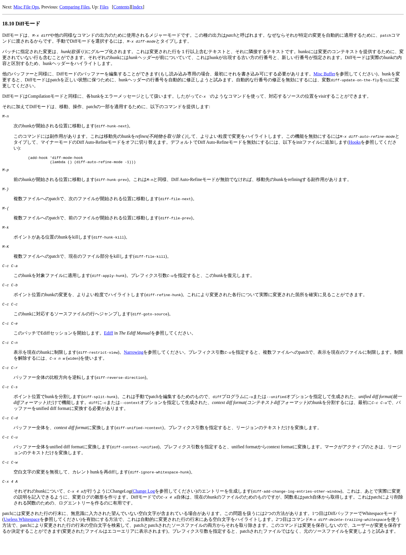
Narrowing (133, 363)
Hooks (355, 143)
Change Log (144, 507)
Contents (121, 7)
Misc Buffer (324, 73)
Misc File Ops (26, 7)
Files (104, 7)
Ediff (108, 343)
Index (138, 7)
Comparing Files (74, 7)
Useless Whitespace (21, 535)
